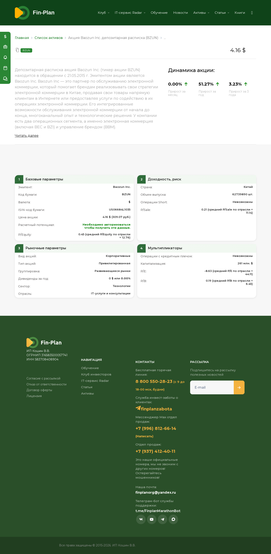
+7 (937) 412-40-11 (155, 451)
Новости (180, 13)
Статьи (222, 13)
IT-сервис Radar (130, 13)
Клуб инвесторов (96, 374)
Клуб (103, 13)
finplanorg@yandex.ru (156, 492)
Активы (201, 13)
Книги (240, 13)
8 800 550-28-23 (154, 381)
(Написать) (144, 436)
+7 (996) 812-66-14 (156, 428)
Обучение (159, 13)
